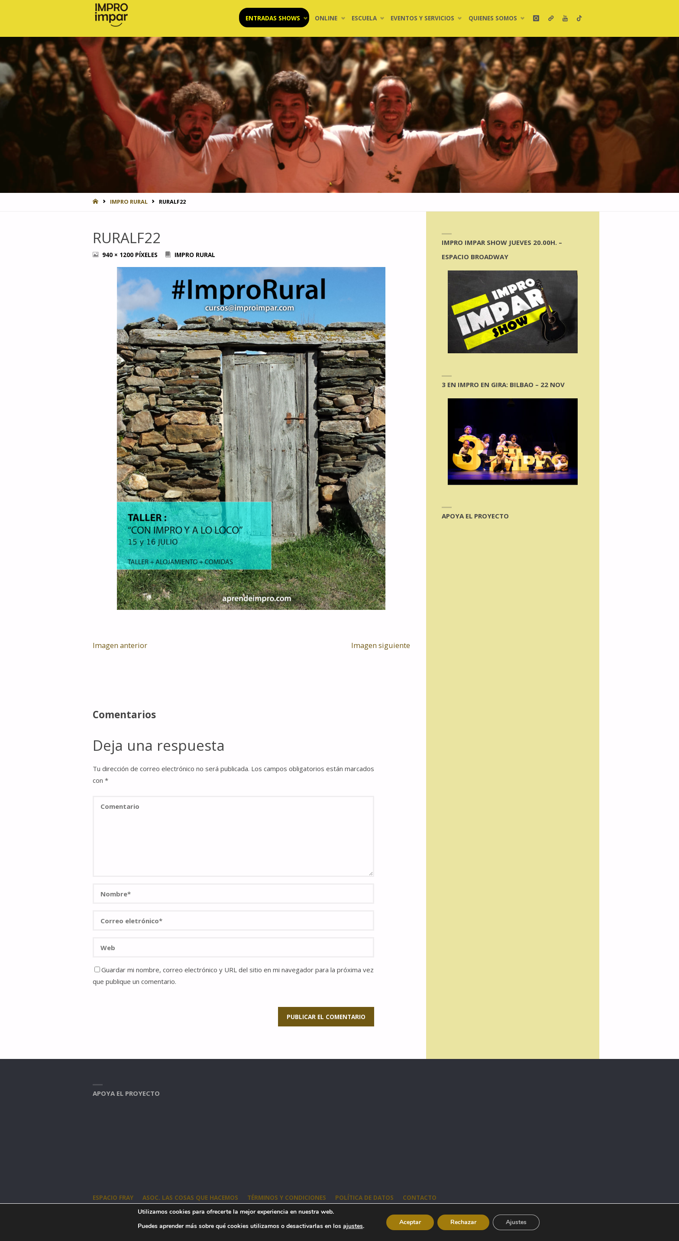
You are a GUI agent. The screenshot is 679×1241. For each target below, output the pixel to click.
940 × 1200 (118, 255)
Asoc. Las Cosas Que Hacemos (190, 1198)
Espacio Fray (113, 1198)
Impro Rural (129, 201)
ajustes (353, 1226)
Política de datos (364, 1198)
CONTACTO (419, 1198)
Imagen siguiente (380, 645)
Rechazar (463, 1222)
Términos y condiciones (286, 1198)
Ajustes (516, 1222)
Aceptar (410, 1222)
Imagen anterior (120, 645)
